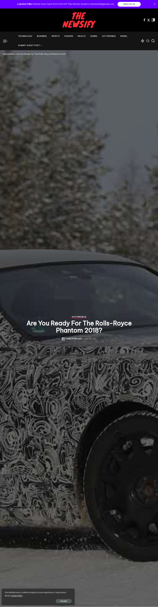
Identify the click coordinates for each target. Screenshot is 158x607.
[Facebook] (144, 20)
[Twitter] (148, 20)
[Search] (153, 41)
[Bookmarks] (153, 20)
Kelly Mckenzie (74, 339)
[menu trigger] (6, 41)
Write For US (129, 4)
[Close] (154, 4)
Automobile (79, 317)
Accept (37, 600)
